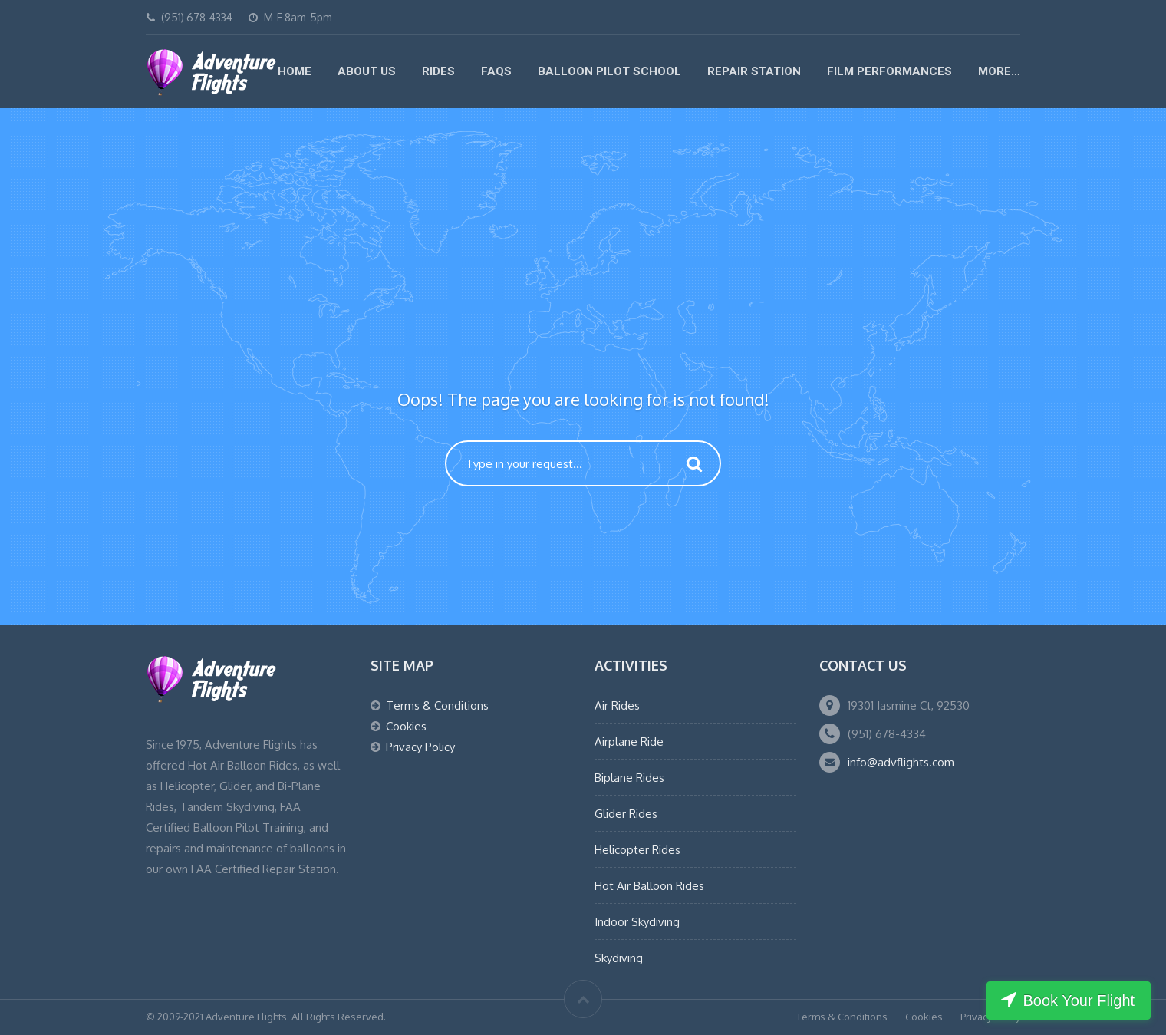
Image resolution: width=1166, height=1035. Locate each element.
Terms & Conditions (437, 705)
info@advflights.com (901, 762)
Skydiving (619, 958)
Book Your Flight (1079, 1000)
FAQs (496, 71)
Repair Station (754, 71)
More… (999, 71)
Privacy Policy (420, 747)
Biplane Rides (629, 777)
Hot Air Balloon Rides (649, 885)
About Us (367, 71)
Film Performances (889, 71)
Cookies (406, 726)
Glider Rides (626, 813)
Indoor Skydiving (637, 922)
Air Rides (617, 705)
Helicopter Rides (637, 849)
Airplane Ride (629, 741)
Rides (438, 71)
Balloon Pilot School (609, 71)
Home (294, 71)
